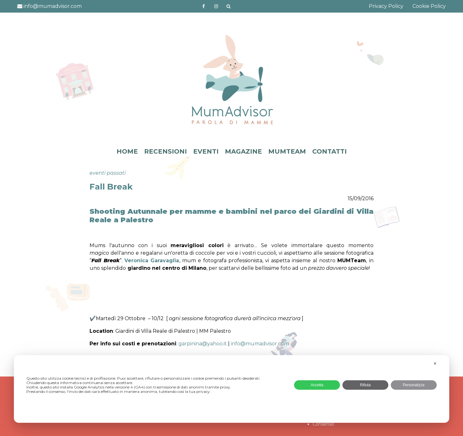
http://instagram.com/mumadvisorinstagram (216, 6)
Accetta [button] (317, 385)
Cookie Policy (429, 6)
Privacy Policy (386, 6)
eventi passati (108, 173)
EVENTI (206, 151)
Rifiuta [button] (365, 385)
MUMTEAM (287, 151)
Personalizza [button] (414, 385)
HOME (127, 151)
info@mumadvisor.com (49, 6)
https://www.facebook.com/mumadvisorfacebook (204, 6)
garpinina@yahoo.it (202, 344)
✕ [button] (435, 363)
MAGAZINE (243, 151)
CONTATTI (329, 151)
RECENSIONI (165, 151)
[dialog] (231, 389)
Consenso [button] (323, 424)
